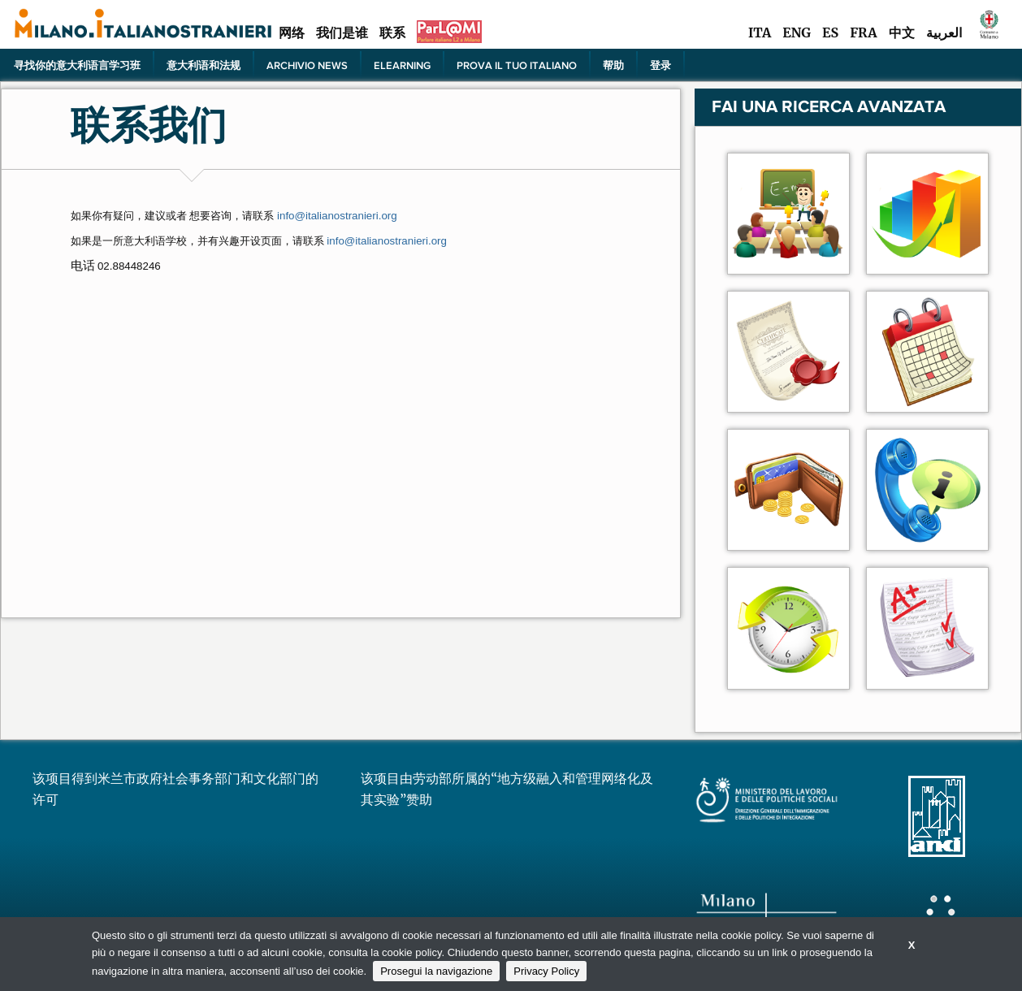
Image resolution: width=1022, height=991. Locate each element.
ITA (759, 32)
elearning (402, 65)
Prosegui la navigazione (436, 971)
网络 (292, 32)
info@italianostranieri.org (387, 241)
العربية (944, 32)
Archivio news (307, 65)
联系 (392, 32)
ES (830, 32)
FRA (863, 32)
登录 (660, 65)
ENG (796, 32)
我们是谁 (342, 32)
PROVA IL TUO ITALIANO (517, 65)
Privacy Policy (546, 971)
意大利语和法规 (203, 65)
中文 (902, 32)
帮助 (613, 65)
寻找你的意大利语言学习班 (77, 65)
